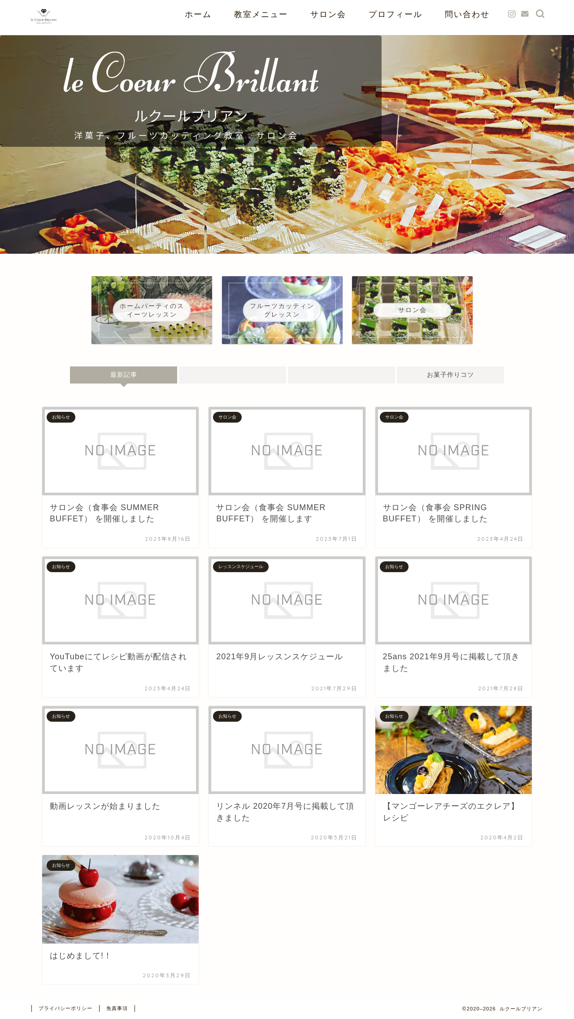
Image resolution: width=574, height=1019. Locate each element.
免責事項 (117, 1008)
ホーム (198, 14)
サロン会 (328, 14)
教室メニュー (261, 14)
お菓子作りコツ (450, 374)
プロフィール (395, 14)
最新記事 (123, 374)
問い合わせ (467, 14)
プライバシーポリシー (65, 1008)
